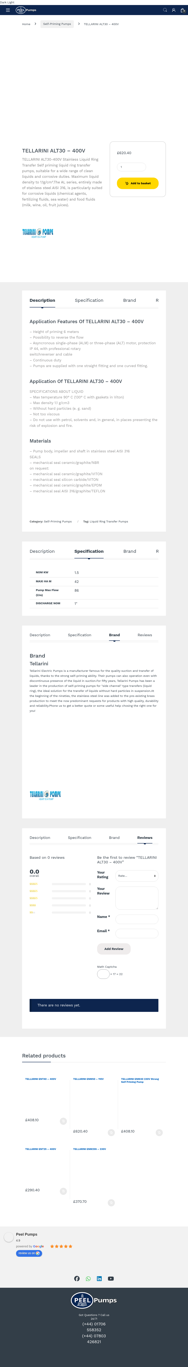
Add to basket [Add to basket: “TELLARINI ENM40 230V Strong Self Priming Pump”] (159, 1132)
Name (103, 917)
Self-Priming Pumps (57, 24)
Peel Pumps (26, 1234)
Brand (129, 300)
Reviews (145, 635)
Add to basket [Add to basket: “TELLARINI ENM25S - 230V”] (111, 1202)
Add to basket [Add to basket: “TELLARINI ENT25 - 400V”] (63, 1191)
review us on (29, 1253)
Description (42, 300)
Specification (89, 300)
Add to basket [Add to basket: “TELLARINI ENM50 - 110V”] (111, 1132)
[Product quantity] (131, 167)
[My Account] (174, 10)
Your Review (103, 891)
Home (26, 24)
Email (103, 931)
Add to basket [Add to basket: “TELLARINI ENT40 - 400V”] (63, 1121)
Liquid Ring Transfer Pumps (109, 521)
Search (165, 10)
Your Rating (102, 874)
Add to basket (141, 183)
